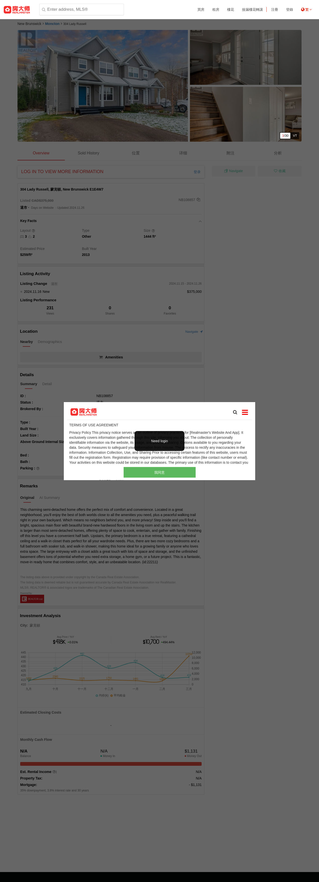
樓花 (230, 9)
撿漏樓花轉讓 (252, 9)
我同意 (159, 472)
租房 (215, 9)
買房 (200, 9)
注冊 (274, 9)
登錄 (289, 9)
